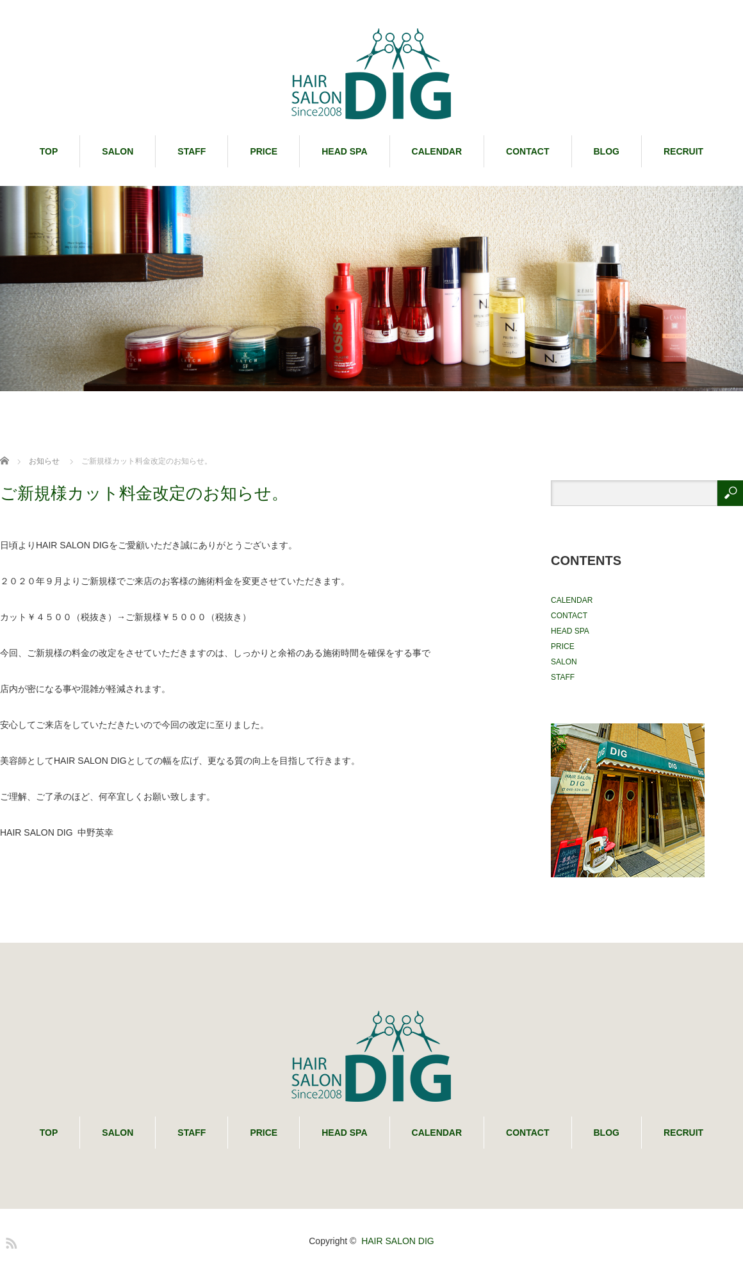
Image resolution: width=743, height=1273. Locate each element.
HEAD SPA (344, 151)
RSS (9, 1241)
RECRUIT (683, 151)
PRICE (263, 151)
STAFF (191, 151)
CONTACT (527, 151)
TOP (49, 151)
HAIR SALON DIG (397, 1241)
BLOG (606, 151)
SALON (117, 151)
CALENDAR (437, 151)
